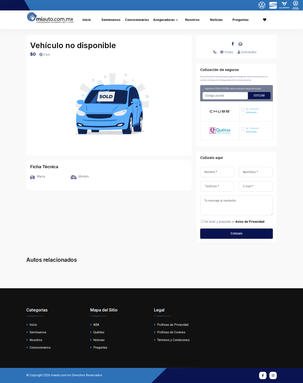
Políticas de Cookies (169, 332)
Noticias (216, 20)
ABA (94, 325)
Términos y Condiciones (172, 340)
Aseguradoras (164, 20)
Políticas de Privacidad (171, 325)
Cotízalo (237, 233)
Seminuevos (110, 20)
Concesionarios (137, 20)
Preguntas (240, 20)
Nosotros (192, 20)
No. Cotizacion (252, 110)
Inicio (87, 20)
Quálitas (97, 332)
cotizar (259, 95)
